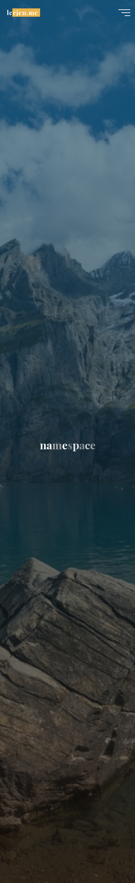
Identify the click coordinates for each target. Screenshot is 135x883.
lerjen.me (22, 12)
